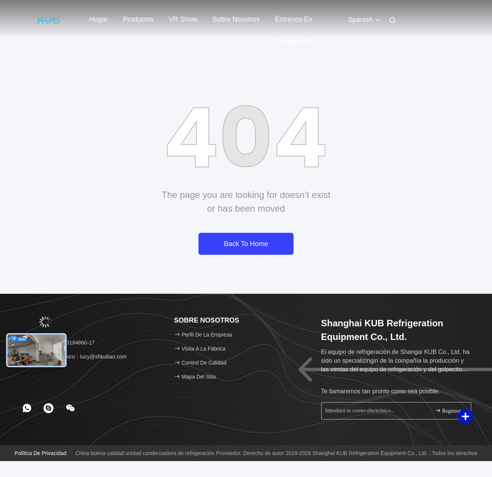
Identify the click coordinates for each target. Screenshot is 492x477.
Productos (138, 19)
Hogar (98, 19)
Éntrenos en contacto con (296, 23)
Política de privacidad (40, 453)
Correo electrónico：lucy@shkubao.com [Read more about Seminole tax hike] (75, 357)
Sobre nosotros (236, 19)
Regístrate (449, 410)
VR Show (183, 19)
